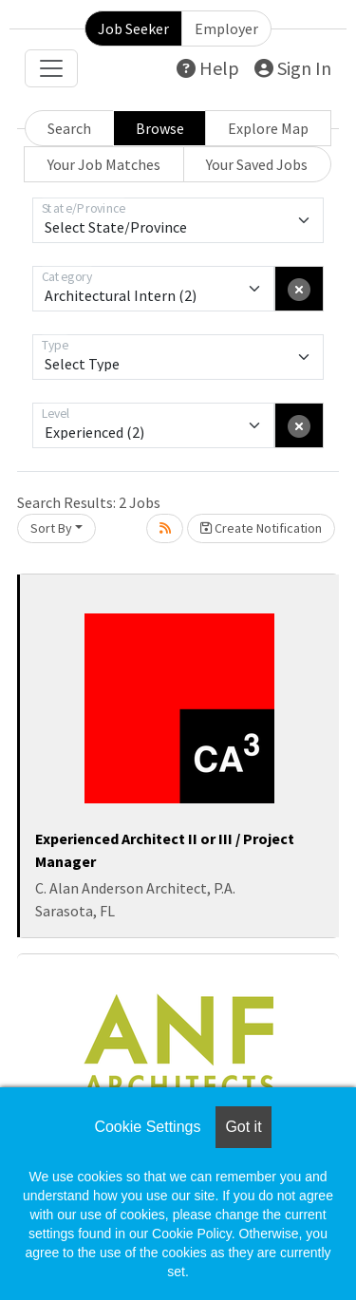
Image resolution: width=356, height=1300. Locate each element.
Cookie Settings (147, 1127)
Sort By (51, 528)
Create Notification (261, 528)
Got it (243, 1127)
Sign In (292, 68)
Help (208, 68)
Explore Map (268, 128)
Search (69, 128)
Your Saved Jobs (257, 164)
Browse (160, 128)
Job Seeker (133, 28)
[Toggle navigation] (51, 68)
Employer (226, 28)
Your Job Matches (103, 164)
